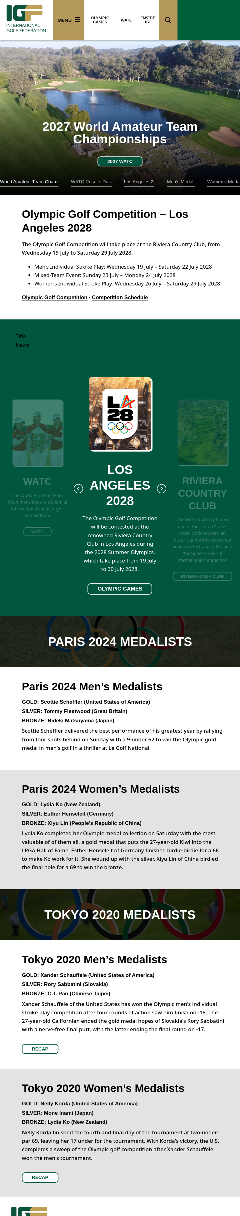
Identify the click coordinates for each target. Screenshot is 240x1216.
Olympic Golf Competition (55, 297)
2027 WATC (120, 161)
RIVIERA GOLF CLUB (202, 576)
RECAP (40, 1048)
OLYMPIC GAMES (100, 20)
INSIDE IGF (148, 20)
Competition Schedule (120, 297)
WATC (126, 20)
